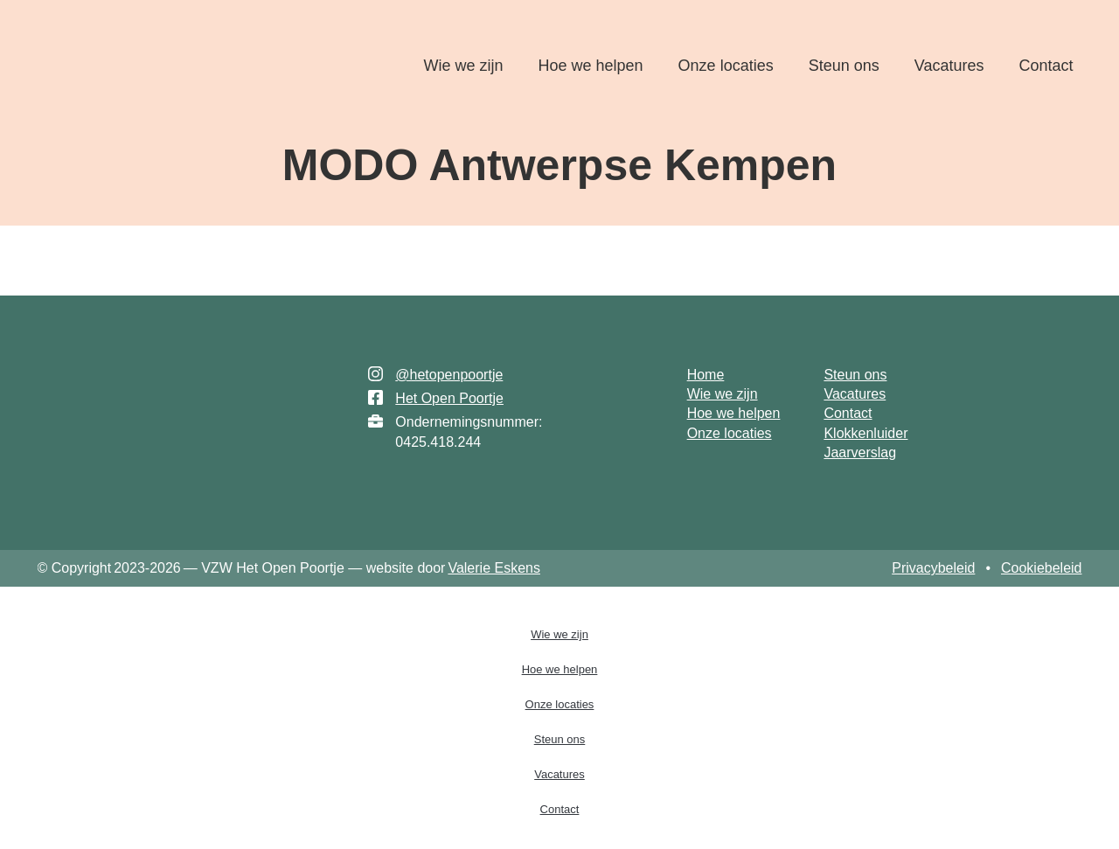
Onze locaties (726, 65)
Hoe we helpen (591, 65)
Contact (1045, 65)
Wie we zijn (463, 65)
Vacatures (949, 65)
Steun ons (844, 65)
